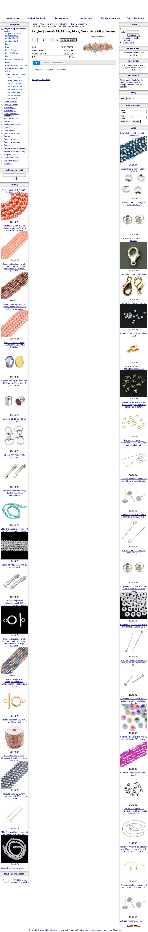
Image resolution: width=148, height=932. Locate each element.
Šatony (7, 145)
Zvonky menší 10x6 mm (15, 89)
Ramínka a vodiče (11, 133)
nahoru (35, 79)
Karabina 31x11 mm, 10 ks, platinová (14, 420)
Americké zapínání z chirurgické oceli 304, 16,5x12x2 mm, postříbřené (14, 603)
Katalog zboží (86, 18)
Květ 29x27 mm (12, 53)
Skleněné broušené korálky (15, 148)
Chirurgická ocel (11, 104)
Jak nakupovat (61, 18)
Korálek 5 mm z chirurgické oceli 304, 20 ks (134, 551)
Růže (7, 71)
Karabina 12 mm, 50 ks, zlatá (133, 274)
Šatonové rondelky (12, 142)
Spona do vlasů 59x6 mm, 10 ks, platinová (14, 566)
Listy (7, 56)
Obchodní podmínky (37, 18)
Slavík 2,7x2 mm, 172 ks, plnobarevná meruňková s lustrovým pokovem (14, 228)
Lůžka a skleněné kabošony (11, 114)
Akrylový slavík (11, 41)
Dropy (8, 44)
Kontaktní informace (110, 18)
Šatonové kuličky (11, 139)
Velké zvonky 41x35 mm (15, 74)
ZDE (134, 70)
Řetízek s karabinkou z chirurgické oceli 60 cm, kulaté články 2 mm (134, 811)
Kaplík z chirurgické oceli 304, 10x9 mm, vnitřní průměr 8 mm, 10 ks (14, 383)
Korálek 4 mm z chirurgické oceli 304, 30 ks (134, 203)
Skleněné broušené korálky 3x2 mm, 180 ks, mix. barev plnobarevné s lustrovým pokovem (14, 642)
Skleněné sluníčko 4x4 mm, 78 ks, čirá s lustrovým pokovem (14, 530)
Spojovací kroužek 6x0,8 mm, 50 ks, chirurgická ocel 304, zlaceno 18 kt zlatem (134, 404)
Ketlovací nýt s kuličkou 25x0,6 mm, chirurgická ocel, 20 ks (133, 625)
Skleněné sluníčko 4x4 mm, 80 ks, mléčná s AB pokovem (14, 833)
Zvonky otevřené (12, 92)
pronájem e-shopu (104, 930)
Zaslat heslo (128, 42)
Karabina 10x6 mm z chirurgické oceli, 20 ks (134, 367)
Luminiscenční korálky (15, 59)
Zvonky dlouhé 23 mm (15, 86)
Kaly (7, 47)
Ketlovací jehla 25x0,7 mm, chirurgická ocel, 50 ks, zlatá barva (14, 796)
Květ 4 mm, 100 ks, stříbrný (134, 303)
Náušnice (8, 121)
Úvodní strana (12, 18)
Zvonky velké (11, 98)
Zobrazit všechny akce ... (131, 921)
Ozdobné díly (9, 130)
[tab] (36, 63)
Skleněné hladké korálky (14, 151)
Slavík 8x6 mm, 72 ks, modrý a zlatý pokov (133, 134)
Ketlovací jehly (10, 107)
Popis (36, 63)
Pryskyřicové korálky (14, 68)
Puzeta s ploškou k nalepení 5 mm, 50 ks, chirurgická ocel (134, 480)
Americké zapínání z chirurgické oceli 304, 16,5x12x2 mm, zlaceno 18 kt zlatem (14, 682)
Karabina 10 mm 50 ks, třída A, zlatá (133, 334)
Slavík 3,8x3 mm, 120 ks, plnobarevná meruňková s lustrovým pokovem (14, 306)
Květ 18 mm (10, 50)
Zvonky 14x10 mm (13, 80)
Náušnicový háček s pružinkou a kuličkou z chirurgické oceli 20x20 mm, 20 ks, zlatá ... (133, 849)
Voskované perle (11, 157)
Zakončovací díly (11, 160)
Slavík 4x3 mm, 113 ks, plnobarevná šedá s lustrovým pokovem (14, 758)
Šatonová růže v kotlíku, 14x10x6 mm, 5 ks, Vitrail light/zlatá (14, 344)
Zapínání (7, 163)
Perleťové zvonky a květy (16, 65)
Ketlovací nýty (10, 110)
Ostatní (8, 62)
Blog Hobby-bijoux (135, 18)
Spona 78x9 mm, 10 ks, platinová (14, 456)
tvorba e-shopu (87, 930)
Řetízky (7, 136)
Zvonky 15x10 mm (13, 83)
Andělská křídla (10, 101)
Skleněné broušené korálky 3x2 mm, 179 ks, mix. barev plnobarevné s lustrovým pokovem (14, 267)
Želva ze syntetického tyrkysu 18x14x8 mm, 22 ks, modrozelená (14, 493)
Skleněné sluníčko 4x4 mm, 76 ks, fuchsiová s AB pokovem (133, 738)
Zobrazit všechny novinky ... (13, 868)
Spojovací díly (10, 154)
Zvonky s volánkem (13, 95)
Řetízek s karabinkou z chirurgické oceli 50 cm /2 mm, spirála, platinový (133, 442)
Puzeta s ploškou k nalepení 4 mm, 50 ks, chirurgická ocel (134, 886)
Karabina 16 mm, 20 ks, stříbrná (133, 239)
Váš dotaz (45, 63)
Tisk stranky (44, 79)
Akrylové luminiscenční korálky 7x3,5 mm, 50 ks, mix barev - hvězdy (133, 701)
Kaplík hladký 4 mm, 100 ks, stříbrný (133, 170)
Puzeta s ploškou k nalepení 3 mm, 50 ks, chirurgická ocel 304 (134, 662)
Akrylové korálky (12, 38)
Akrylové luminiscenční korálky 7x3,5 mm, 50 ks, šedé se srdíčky (133, 588)
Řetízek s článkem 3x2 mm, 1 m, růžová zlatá (14, 721)
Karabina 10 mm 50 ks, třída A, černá (133, 774)
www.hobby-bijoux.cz (48, 930)
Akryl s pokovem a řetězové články (13, 34)
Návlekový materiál (12, 124)
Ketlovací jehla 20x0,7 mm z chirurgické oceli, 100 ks (133, 515)
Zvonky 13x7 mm (12, 77)
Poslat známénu (57, 63)
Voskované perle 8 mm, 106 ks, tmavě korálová (14, 191)
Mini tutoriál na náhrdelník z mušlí (19, 881)
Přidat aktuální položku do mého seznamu (131, 81)
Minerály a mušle (11, 118)
